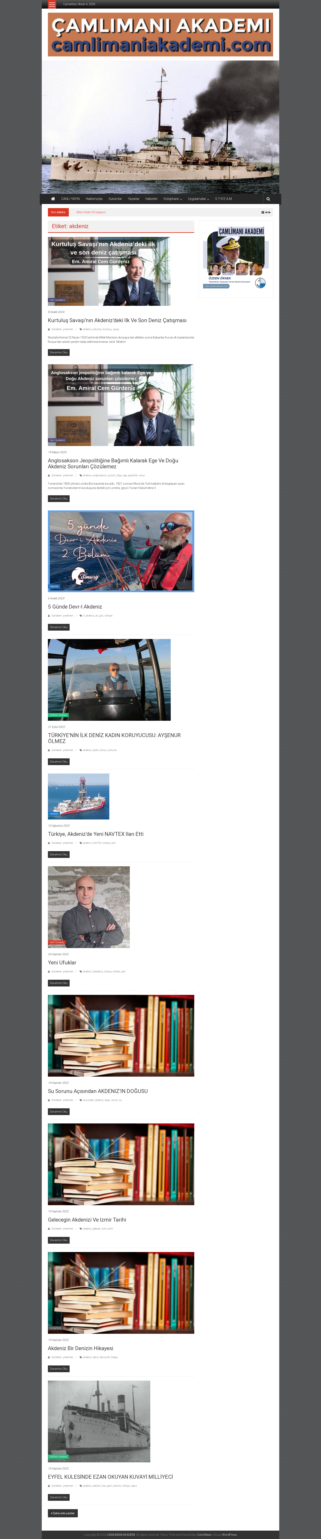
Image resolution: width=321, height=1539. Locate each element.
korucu (103, 750)
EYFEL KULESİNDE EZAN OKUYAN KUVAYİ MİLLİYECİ (110, 1477)
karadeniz (98, 971)
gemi (109, 1485)
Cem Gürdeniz (57, 300)
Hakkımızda (94, 199)
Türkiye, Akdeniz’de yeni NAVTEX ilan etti (96, 834)
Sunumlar (115, 199)
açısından (88, 1100)
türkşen (109, 615)
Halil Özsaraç (57, 942)
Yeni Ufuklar (63, 962)
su (120, 1100)
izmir (104, 1228)
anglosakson (100, 475)
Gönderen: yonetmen (62, 329)
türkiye (106, 843)
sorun (142, 475)
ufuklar (116, 971)
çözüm (111, 475)
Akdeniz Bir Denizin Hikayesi (80, 1348)
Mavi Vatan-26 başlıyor (91, 212)
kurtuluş (107, 329)
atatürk (96, 1485)
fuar (104, 1485)
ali (96, 615)
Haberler (152, 199)
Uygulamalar (197, 199)
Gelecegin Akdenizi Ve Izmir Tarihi (87, 1220)
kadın (96, 750)
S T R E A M (223, 199)
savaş (116, 329)
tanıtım (117, 1485)
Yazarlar (133, 199)
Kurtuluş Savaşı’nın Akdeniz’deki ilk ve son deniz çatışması (117, 320)
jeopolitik (132, 475)
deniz (95, 1357)
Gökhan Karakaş (58, 715)
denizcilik (105, 1357)
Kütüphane (171, 199)
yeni (113, 843)
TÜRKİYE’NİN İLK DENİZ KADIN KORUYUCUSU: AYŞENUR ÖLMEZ (114, 738)
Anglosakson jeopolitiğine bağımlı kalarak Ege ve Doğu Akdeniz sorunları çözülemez (113, 463)
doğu (119, 475)
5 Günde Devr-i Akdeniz (75, 607)
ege (125, 475)
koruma (113, 750)
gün (101, 615)
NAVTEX (97, 843)
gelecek (96, 1228)
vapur (134, 1485)
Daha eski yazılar (64, 1513)
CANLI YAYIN (70, 199)
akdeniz (87, 329)
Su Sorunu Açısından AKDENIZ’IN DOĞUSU (98, 1091)
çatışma (97, 329)
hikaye (114, 1357)
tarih (110, 1228)
